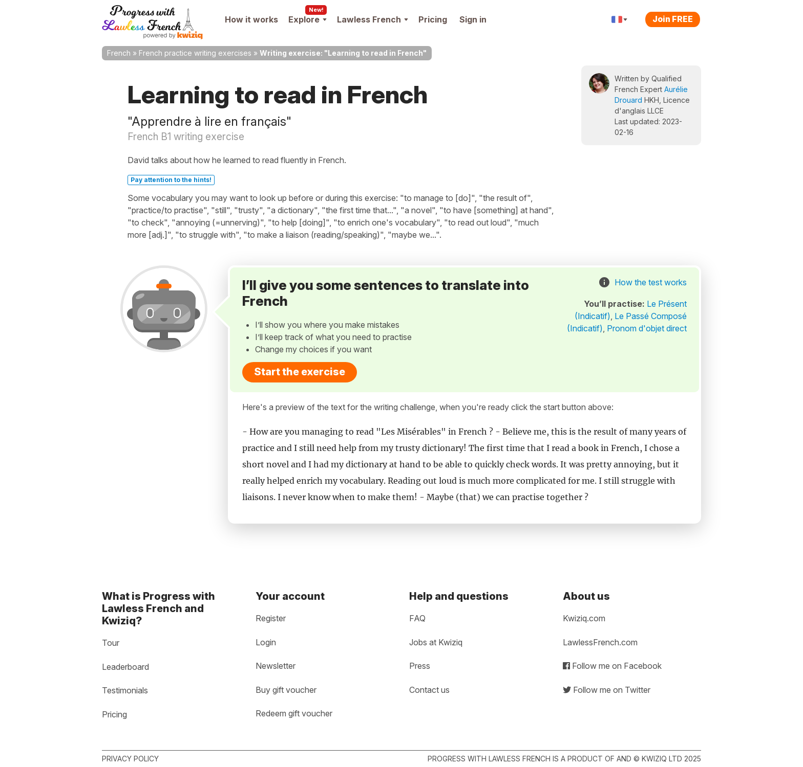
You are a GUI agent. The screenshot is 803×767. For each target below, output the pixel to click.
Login (266, 642)
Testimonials (125, 690)
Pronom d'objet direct (647, 328)
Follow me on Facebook (612, 666)
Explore (307, 19)
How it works (251, 19)
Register (271, 618)
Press (419, 666)
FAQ (417, 618)
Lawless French (372, 19)
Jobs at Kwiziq (435, 642)
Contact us (429, 690)
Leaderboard (125, 667)
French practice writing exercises (195, 53)
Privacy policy (130, 758)
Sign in (473, 19)
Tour (110, 643)
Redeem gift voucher (294, 713)
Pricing (432, 19)
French (119, 53)
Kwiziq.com (584, 618)
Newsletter (275, 666)
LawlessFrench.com (600, 642)
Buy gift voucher (286, 690)
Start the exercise (299, 372)
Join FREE (672, 19)
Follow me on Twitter (606, 690)
